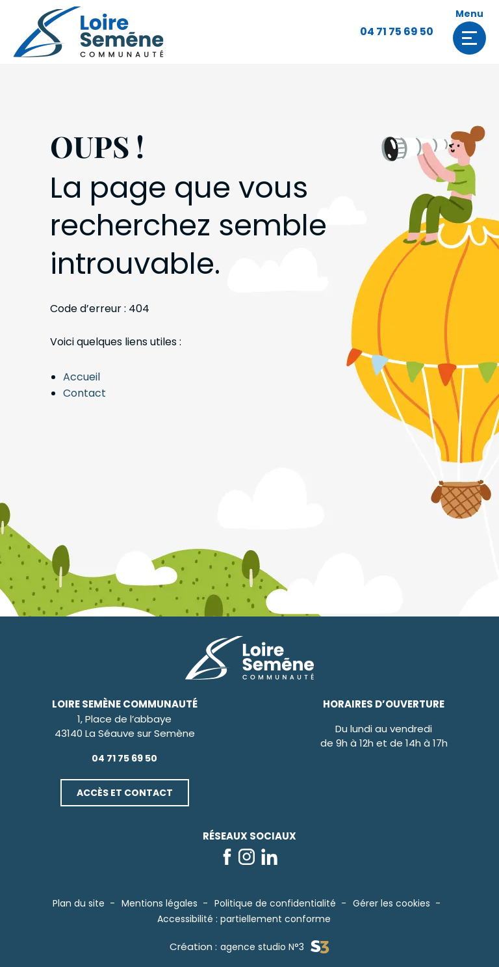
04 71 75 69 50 (396, 31)
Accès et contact (125, 792)
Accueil (81, 376)
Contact (84, 393)
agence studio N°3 (274, 947)
